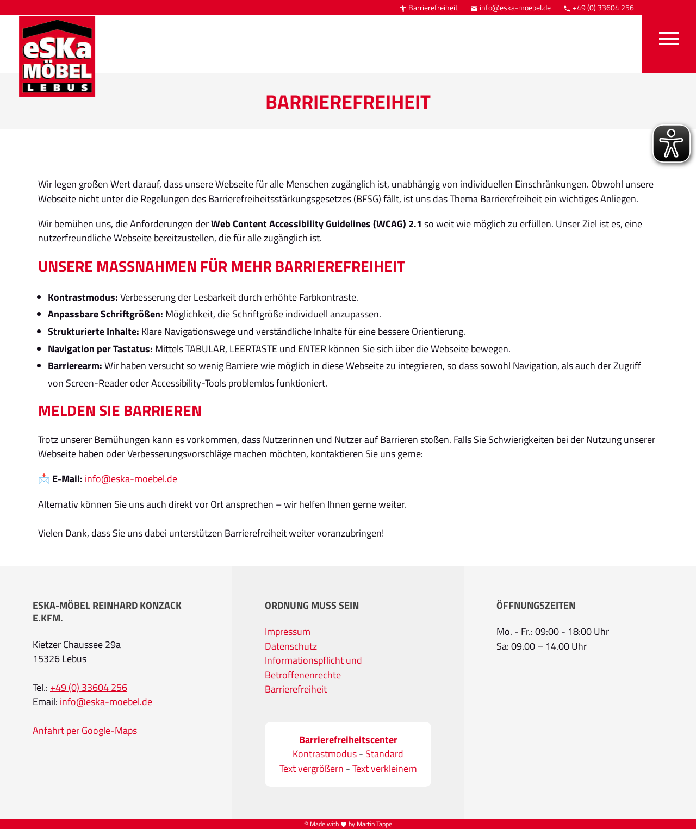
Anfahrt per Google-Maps (85, 731)
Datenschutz (291, 646)
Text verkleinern (384, 769)
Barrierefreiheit (428, 7)
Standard (384, 754)
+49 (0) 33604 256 (598, 7)
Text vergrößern (311, 769)
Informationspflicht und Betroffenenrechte (313, 667)
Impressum (287, 632)
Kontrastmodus (325, 754)
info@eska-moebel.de (510, 7)
